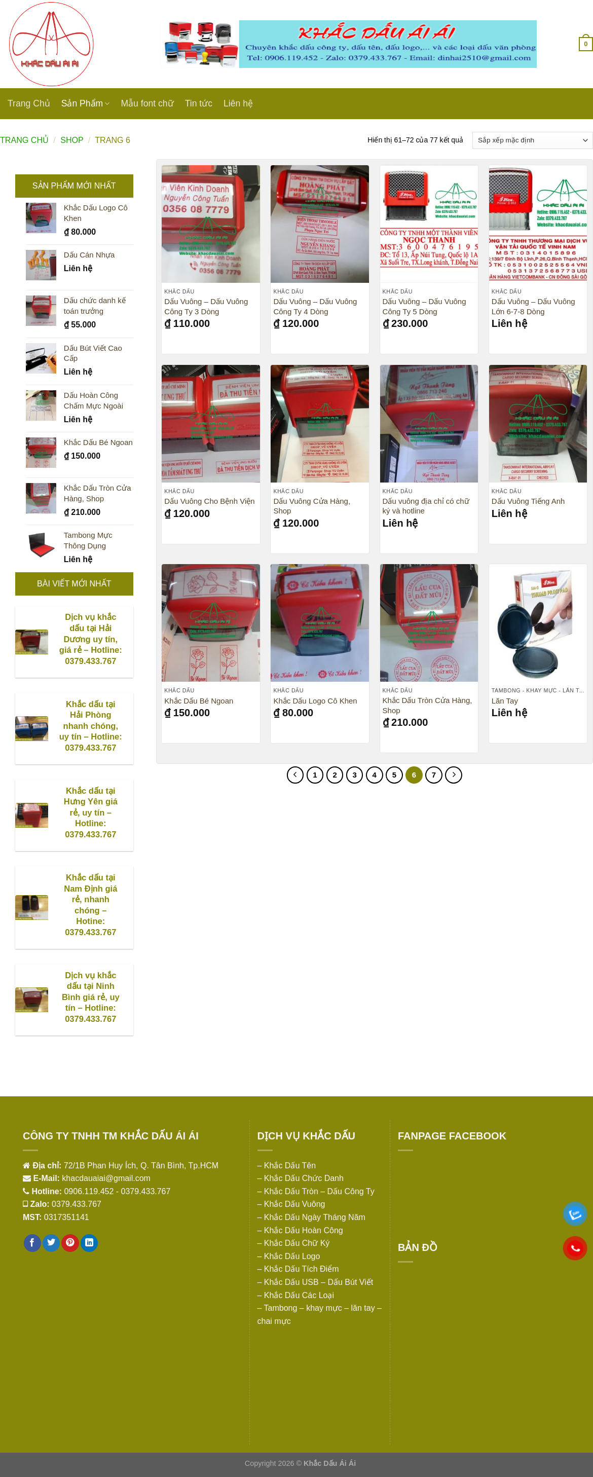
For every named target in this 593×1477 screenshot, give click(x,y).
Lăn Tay (505, 700)
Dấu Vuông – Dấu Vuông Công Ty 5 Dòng (424, 306)
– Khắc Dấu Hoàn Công (300, 1230)
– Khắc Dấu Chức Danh (300, 1178)
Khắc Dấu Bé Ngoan (198, 700)
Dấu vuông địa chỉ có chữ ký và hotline (426, 506)
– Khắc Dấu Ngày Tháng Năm (311, 1217)
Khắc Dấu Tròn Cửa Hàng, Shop (427, 705)
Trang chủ (24, 139)
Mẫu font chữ (147, 103)
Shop (71, 139)
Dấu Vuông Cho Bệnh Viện (209, 501)
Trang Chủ (29, 103)
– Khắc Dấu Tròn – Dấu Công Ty (316, 1191)
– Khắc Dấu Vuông (291, 1204)
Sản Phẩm (85, 103)
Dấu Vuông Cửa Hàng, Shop (311, 506)
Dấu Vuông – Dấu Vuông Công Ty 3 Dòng (206, 306)
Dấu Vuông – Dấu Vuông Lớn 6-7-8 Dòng (533, 306)
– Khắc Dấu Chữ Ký (293, 1243)
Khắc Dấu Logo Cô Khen (315, 700)
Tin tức (198, 103)
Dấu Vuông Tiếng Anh (528, 501)
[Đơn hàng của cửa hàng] (532, 140)
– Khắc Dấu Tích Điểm (298, 1269)
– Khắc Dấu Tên (286, 1165)
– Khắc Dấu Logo (288, 1256)
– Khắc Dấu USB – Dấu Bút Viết (315, 1282)
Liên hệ (238, 103)
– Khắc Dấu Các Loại (296, 1295)
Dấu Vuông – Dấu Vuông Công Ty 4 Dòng (315, 306)
